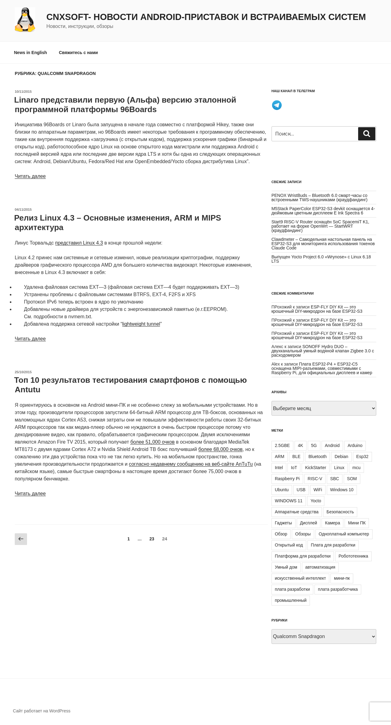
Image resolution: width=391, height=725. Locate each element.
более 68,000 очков (220, 449)
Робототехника (353, 556)
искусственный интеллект (300, 578)
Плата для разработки (333, 545)
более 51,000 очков (152, 442)
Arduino (355, 445)
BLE (296, 456)
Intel (279, 467)
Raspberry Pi (287, 478)
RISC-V (315, 478)
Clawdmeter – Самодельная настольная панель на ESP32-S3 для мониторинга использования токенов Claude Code (323, 243)
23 (153, 538)
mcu (356, 467)
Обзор (281, 533)
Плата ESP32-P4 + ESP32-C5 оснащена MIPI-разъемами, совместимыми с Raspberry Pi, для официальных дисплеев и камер (322, 368)
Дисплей (308, 522)
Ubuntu (282, 489)
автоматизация (320, 567)
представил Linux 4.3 (79, 242)
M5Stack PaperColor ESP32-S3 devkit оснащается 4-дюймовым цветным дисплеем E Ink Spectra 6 (323, 210)
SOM (352, 478)
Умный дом (286, 567)
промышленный (291, 600)
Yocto (316, 500)
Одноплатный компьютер (344, 533)
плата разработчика (338, 589)
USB (301, 489)
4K (300, 445)
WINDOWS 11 (289, 500)
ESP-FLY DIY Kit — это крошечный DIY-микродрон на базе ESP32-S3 (317, 309)
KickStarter (315, 467)
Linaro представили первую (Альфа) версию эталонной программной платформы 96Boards (125, 104)
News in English (30, 52)
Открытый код (289, 545)
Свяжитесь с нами (78, 52)
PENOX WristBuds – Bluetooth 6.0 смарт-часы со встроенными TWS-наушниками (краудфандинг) (320, 197)
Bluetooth (317, 456)
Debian (341, 456)
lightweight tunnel (141, 324)
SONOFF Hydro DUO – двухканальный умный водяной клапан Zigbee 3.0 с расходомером (323, 351)
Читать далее (30, 176)
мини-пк (342, 578)
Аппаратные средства (297, 511)
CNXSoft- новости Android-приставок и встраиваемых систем (206, 17)
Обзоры (303, 533)
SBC (334, 478)
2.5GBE (282, 445)
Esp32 (362, 456)
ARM (279, 456)
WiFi (318, 489)
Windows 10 (342, 489)
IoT (294, 467)
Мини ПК (357, 522)
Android (332, 445)
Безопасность (340, 511)
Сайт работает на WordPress (41, 710)
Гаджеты (283, 522)
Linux (339, 467)
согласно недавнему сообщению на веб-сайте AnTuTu (191, 464)
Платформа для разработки (303, 556)
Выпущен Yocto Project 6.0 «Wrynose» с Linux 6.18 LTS (321, 259)
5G (314, 445)
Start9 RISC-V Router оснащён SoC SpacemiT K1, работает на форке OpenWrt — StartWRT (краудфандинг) (320, 226)
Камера (332, 522)
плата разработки (292, 589)
